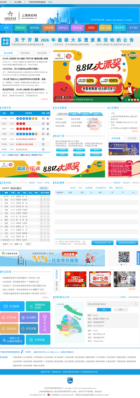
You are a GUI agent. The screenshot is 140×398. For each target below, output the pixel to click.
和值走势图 (60, 126)
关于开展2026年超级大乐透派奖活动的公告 (74, 40)
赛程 (111, 188)
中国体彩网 (17, 357)
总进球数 (89, 188)
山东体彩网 (17, 361)
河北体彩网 (48, 357)
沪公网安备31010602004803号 (62, 395)
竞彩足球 (117, 183)
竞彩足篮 (77, 27)
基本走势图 (75, 119)
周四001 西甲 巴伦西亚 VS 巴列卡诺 (119, 20)
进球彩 (47, 183)
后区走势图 (91, 126)
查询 (104, 310)
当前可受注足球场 (102, 243)
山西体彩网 (69, 357)
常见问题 (31, 328)
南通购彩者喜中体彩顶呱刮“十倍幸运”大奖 (21, 278)
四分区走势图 (60, 122)
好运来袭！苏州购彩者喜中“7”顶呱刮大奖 (21, 282)
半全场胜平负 (100, 188)
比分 (80, 188)
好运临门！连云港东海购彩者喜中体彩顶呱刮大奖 (24, 286)
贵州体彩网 (79, 361)
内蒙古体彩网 (38, 366)
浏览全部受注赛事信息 (127, 243)
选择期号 (12, 188)
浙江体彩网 (58, 357)
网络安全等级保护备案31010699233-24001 (92, 395)
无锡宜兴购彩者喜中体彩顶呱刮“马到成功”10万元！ (25, 293)
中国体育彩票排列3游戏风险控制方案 (27, 44)
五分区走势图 (76, 122)
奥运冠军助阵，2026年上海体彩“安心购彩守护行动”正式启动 (28, 90)
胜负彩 (79, 154)
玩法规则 (59, 119)
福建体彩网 (89, 357)
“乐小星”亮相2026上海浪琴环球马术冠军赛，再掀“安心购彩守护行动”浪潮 (34, 79)
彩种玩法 (63, 27)
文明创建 (11, 317)
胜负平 (73, 188)
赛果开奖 (43, 188)
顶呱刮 (91, 27)
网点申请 (119, 27)
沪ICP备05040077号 (37, 395)
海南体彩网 (17, 366)
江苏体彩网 (110, 357)
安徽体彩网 (120, 357)
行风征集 (40, 339)
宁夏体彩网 (120, 361)
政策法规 (45, 324)
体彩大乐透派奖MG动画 (75, 285)
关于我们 (133, 27)
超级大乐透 (62, 114)
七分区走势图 (92, 122)
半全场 (96, 154)
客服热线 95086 (40, 306)
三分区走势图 (92, 119)
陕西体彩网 (100, 361)
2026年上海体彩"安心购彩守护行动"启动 (113, 44)
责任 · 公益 (105, 27)
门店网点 (122, 297)
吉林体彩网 (27, 366)
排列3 (85, 114)
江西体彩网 (131, 357)
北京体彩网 (27, 357)
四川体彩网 (69, 361)
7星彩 (74, 114)
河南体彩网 (27, 361)
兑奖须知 (11, 328)
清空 (28, 244)
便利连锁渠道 (134, 297)
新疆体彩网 (131, 361)
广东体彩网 (48, 361)
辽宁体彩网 (100, 357)
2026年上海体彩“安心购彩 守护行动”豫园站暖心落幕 (25, 59)
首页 (6, 27)
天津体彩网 (37, 357)
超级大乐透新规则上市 (99, 285)
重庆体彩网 (58, 361)
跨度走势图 (75, 126)
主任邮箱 (14, 306)
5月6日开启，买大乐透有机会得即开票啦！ (72, 44)
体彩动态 (20, 27)
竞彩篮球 (126, 183)
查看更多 (44, 99)
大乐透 (62, 150)
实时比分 (135, 183)
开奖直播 (48, 27)
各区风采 (34, 27)
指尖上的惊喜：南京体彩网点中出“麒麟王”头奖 (23, 290)
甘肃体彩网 (110, 361)
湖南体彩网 (37, 361)
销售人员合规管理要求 (14, 340)
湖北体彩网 (79, 357)
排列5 (96, 114)
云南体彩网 (89, 361)
